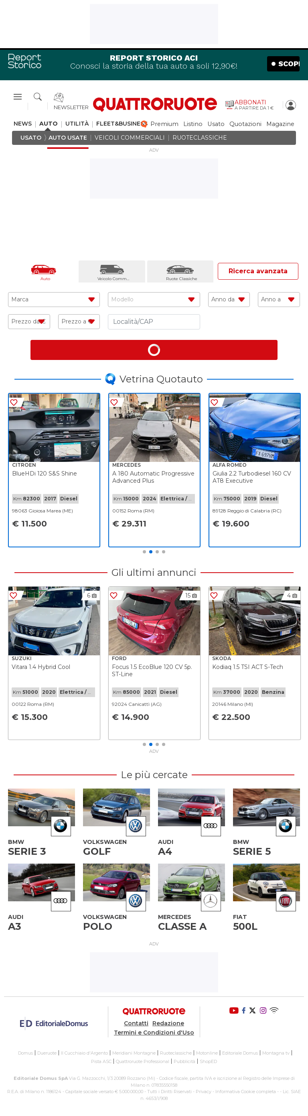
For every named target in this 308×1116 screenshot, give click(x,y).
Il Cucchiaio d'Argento (84, 1053)
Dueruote (47, 1053)
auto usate (68, 138)
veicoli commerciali (130, 138)
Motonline (207, 1053)
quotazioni (245, 124)
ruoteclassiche (199, 138)
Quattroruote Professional (142, 1061)
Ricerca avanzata (258, 271)
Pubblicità (184, 1061)
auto (48, 123)
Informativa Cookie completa (245, 1091)
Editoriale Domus (240, 1053)
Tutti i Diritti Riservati (169, 1091)
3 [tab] (157, 551)
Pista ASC (101, 1061)
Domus (25, 1053)
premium (164, 124)
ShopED (208, 1061)
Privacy (203, 1091)
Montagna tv (276, 1053)
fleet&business (122, 123)
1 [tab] (144, 551)
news (23, 123)
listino (193, 124)
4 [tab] (163, 551)
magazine (280, 124)
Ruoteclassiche (176, 1053)
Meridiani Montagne (134, 1053)
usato (216, 124)
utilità (77, 123)
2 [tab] (150, 551)
